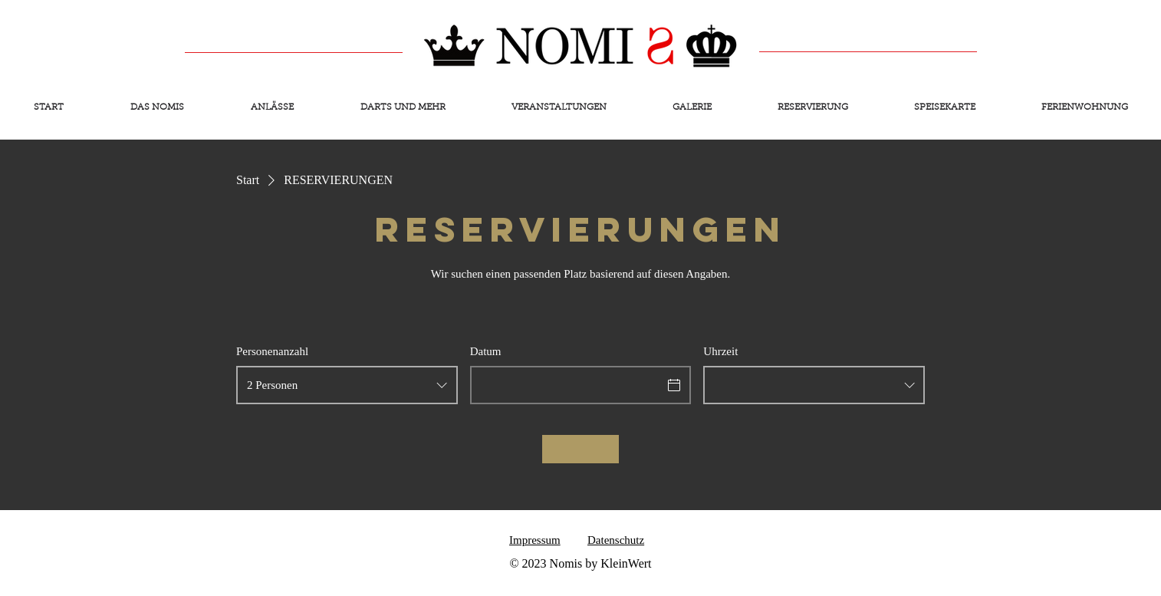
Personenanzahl (272, 351)
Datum (486, 351)
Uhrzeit (720, 351)
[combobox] (347, 385)
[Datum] (567, 385)
